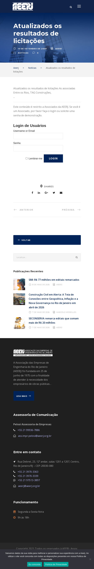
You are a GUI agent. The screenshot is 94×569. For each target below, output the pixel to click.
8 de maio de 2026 (41, 284)
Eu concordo (35, 564)
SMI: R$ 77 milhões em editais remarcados (54, 279)
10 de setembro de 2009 (32, 49)
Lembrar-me (35, 158)
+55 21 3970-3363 (28, 471)
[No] (90, 559)
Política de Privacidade (56, 564)
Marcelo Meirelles (66, 312)
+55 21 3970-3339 (28, 476)
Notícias (23, 53)
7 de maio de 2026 (41, 312)
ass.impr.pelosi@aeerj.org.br (34, 436)
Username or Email (24, 131)
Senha (17, 143)
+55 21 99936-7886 (29, 430)
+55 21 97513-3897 (29, 480)
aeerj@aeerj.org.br (29, 486)
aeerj (58, 49)
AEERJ (59, 284)
